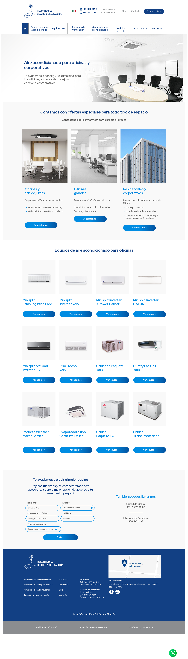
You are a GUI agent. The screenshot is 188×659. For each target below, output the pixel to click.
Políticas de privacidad (46, 627)
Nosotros (63, 580)
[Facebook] (111, 591)
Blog (124, 11)
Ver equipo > (39, 314)
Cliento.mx (149, 627)
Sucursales (158, 28)
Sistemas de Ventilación (78, 28)
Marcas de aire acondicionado (100, 28)
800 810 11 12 (88, 12)
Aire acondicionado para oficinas (38, 585)
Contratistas (141, 28)
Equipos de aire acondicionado (39, 28)
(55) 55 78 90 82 (136, 507)
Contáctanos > (41, 225)
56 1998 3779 (88, 9)
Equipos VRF (59, 28)
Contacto (135, 11)
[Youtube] (117, 591)
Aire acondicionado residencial (37, 580)
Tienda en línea (153, 11)
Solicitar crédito (121, 29)
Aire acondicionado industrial (37, 590)
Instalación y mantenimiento (108, 11)
